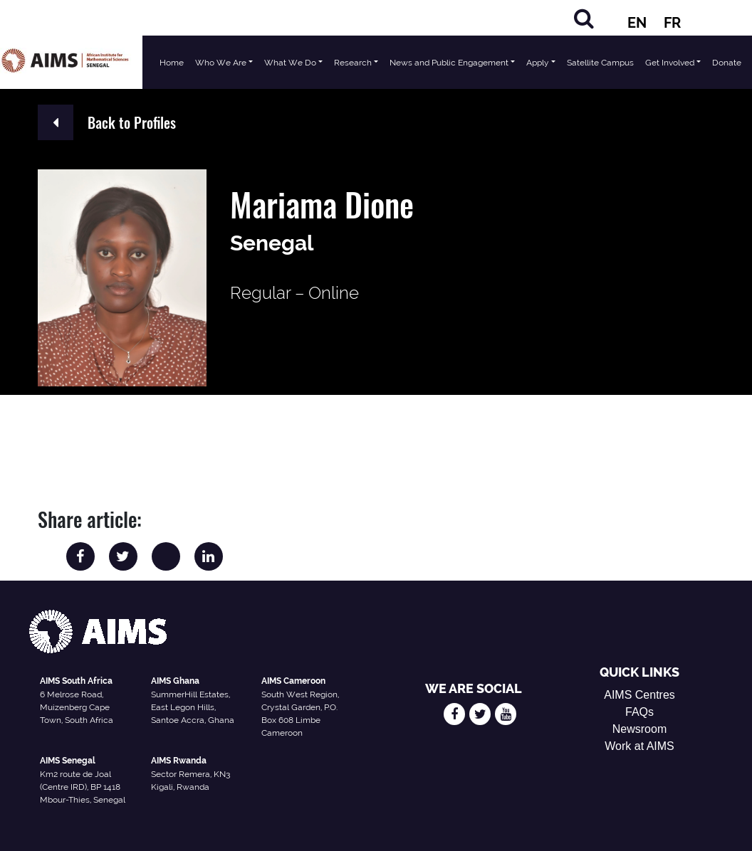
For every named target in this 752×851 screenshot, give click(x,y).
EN (637, 22)
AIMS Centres (639, 695)
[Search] (584, 18)
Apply (537, 63)
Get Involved (669, 63)
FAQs (639, 712)
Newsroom (639, 729)
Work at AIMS (639, 746)
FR (672, 22)
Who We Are (220, 63)
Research (353, 63)
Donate (726, 63)
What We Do (290, 63)
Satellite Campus (600, 63)
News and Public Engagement (449, 63)
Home (172, 63)
